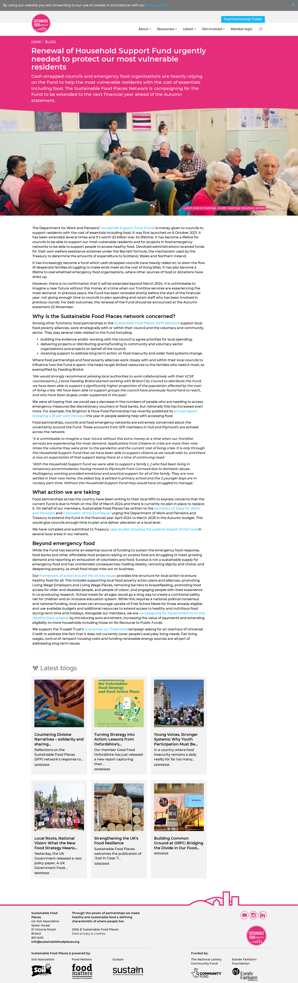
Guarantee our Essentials (106, 629)
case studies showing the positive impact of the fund (153, 529)
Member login (241, 29)
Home (36, 41)
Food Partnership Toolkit (243, 19)
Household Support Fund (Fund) (128, 228)
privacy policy (157, 5)
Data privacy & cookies (88, 933)
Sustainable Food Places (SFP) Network (147, 323)
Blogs (50, 41)
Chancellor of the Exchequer (87, 513)
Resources (167, 29)
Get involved (213, 29)
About (144, 29)
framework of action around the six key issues (78, 576)
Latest (189, 29)
